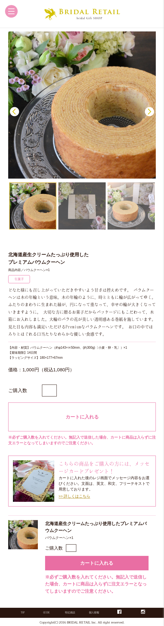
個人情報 (94, 612)
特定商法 (70, 612)
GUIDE (46, 612)
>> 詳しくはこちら (75, 496)
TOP (23, 612)
